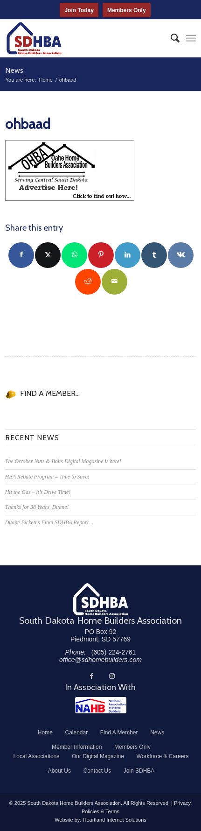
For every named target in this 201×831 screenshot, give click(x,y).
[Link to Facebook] (91, 676)
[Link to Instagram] (112, 676)
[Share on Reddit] (88, 282)
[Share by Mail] (114, 282)
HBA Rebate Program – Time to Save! (47, 476)
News (14, 70)
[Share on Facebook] (21, 255)
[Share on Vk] (181, 255)
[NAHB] (100, 705)
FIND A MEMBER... (50, 393)
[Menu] (191, 38)
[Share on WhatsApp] (74, 255)
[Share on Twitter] (48, 255)
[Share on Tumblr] (154, 255)
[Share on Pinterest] (101, 255)
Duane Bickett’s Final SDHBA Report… (49, 522)
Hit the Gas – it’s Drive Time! (37, 492)
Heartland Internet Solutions (114, 820)
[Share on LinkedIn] (127, 255)
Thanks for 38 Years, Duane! (37, 507)
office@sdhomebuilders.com (100, 659)
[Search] (170, 38)
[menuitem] (170, 38)
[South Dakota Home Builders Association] (81, 38)
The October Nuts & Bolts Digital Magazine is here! (63, 461)
